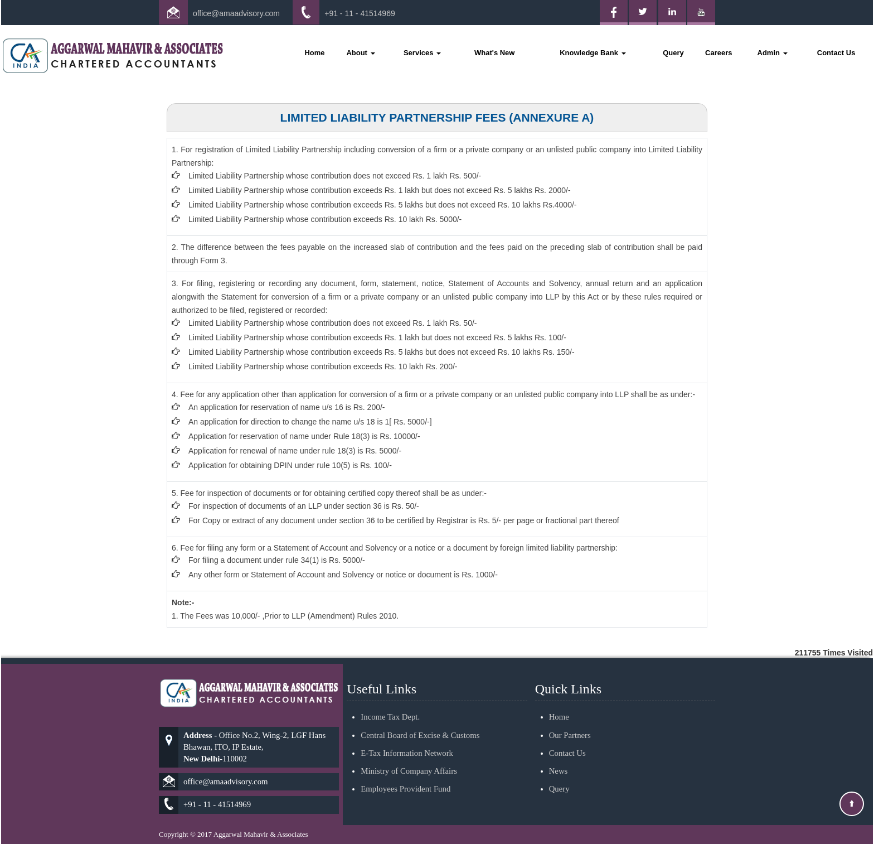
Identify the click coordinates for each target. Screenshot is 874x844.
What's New (494, 53)
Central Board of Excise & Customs (420, 721)
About (360, 53)
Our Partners (570, 721)
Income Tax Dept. (390, 704)
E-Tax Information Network (407, 739)
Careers (718, 53)
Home (314, 53)
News (558, 757)
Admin (773, 53)
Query (673, 53)
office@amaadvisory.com (236, 13)
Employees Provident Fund (405, 775)
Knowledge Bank (592, 53)
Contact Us (836, 53)
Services (422, 53)
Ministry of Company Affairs (409, 757)
